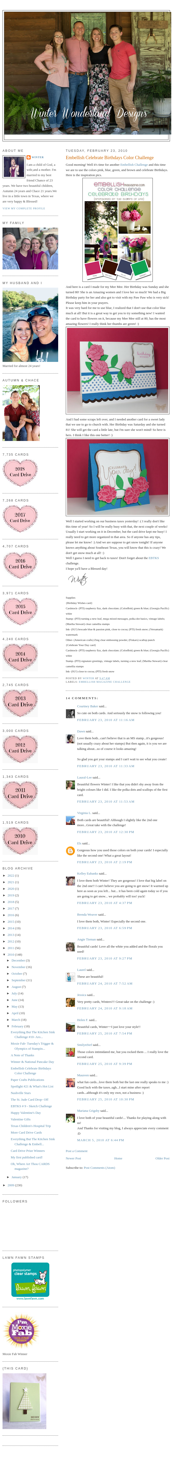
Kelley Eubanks (87, 873)
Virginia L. (84, 813)
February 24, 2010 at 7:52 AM (105, 983)
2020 (11, 889)
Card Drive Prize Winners (28, 1151)
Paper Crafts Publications (27, 1080)
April (15, 1013)
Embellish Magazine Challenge (105, 681)
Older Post (162, 1158)
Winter (38, 157)
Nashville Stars (21, 1093)
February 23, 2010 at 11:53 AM (106, 801)
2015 (11, 921)
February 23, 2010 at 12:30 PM (105, 832)
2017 (11, 908)
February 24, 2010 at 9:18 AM (105, 1008)
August (17, 987)
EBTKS (153, 558)
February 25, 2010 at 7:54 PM (104, 1033)
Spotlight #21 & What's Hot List (32, 1086)
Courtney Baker (87, 706)
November (19, 967)
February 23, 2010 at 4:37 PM (104, 903)
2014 (11, 928)
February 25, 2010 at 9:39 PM (104, 1064)
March (16, 1020)
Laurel (81, 970)
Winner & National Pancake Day (32, 1062)
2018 (11, 902)
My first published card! (26, 1157)
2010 (11, 954)
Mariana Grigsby (88, 1111)
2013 (11, 935)
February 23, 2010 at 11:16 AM (106, 720)
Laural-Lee (84, 777)
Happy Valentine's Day (26, 1113)
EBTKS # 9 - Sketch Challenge (31, 1106)
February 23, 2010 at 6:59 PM (104, 928)
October (17, 973)
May (15, 1006)
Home (118, 1158)
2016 (11, 915)
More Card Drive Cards (26, 1132)
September (19, 980)
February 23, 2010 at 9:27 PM (104, 958)
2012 (11, 941)
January (17, 1177)
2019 (11, 895)
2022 (11, 875)
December (19, 960)
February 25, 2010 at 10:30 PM (105, 1099)
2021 (11, 882)
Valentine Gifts (20, 1119)
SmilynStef (84, 1045)
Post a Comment (77, 1151)
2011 (11, 948)
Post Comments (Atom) (99, 1168)
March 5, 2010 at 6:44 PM (100, 1140)
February (18, 1026)
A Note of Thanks (22, 1055)
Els (79, 843)
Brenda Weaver (87, 914)
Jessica (81, 995)
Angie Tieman (86, 939)
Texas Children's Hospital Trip (31, 1126)
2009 (11, 1185)
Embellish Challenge (134, 165)
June (15, 1000)
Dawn (81, 731)
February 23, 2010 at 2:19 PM (104, 862)
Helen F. (82, 1020)
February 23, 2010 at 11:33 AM (106, 766)
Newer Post (73, 1158)
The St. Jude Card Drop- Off (29, 1099)
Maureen (83, 1075)
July (15, 993)
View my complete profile (24, 208)
